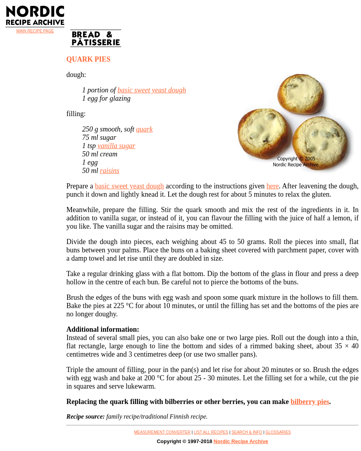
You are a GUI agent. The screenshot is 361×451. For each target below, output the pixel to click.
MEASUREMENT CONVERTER (162, 432)
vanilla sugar (116, 146)
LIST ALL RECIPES (211, 432)
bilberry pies (310, 402)
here (273, 186)
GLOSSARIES (278, 432)
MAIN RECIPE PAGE (35, 31)
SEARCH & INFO (246, 432)
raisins (109, 171)
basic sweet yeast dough (152, 90)
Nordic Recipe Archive (241, 441)
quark (144, 129)
